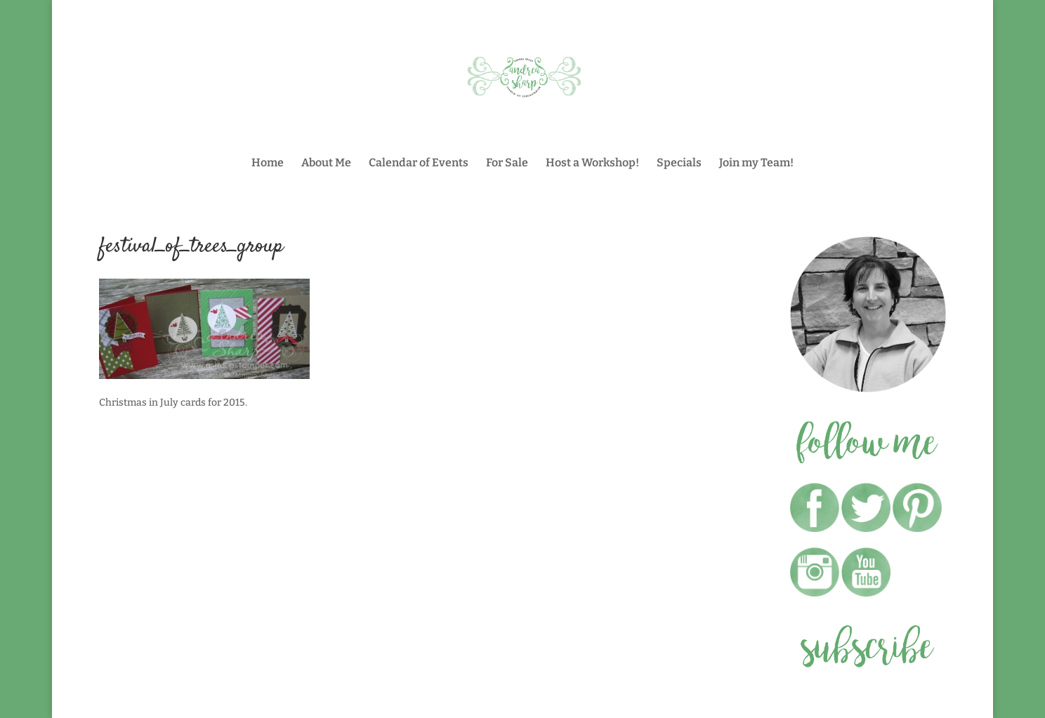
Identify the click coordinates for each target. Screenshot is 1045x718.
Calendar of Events (418, 163)
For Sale (507, 163)
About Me (326, 163)
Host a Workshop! (592, 163)
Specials (679, 163)
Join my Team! (756, 163)
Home (267, 163)
